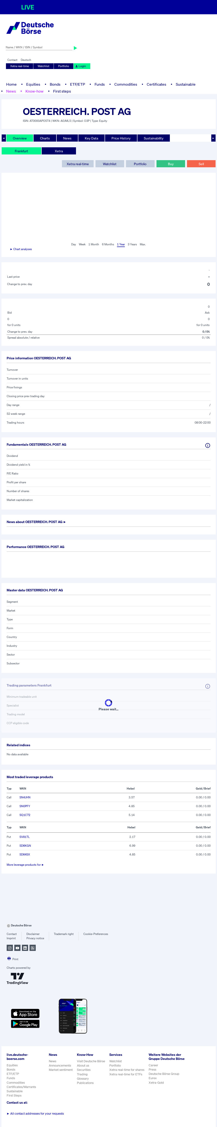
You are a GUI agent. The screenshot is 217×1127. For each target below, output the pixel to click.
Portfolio (63, 66)
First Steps (14, 1095)
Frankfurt (21, 151)
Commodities (125, 84)
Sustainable (186, 84)
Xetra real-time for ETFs (125, 1074)
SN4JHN (25, 797)
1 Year (121, 244)
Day (73, 244)
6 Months (108, 244)
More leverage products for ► (25, 864)
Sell (201, 164)
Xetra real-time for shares (126, 1070)
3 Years (132, 244)
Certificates (156, 84)
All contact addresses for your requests (35, 1114)
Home (11, 84)
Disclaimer (33, 934)
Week (82, 244)
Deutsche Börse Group (164, 1074)
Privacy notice (35, 938)
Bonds (55, 84)
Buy (171, 164)
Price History (121, 138)
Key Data (91, 138)
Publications (85, 1083)
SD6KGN (25, 845)
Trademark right (64, 934)
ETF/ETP (77, 84)
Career (153, 1065)
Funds (100, 84)
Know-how (34, 91)
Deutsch (26, 60)
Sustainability (153, 138)
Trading (82, 1074)
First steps (62, 91)
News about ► (36, 521)
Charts (45, 138)
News (11, 91)
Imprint (11, 938)
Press (152, 1070)
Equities (33, 84)
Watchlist (43, 66)
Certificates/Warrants (21, 1087)
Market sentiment (61, 1070)
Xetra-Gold (156, 1083)
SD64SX (25, 854)
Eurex (153, 1078)
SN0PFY (25, 806)
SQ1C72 (25, 815)
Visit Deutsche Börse (91, 1061)
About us (83, 1065)
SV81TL (25, 837)
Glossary (83, 1079)
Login (80, 66)
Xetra (59, 151)
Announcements (60, 1065)
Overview (20, 138)
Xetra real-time (19, 66)
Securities (84, 1070)
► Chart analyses (21, 249)
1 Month (93, 244)
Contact (12, 60)
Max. (143, 244)
